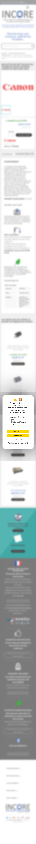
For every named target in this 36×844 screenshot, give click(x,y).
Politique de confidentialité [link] (18, 443)
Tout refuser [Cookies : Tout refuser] (18, 435)
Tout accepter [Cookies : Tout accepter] (18, 431)
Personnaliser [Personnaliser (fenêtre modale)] (18, 439)
